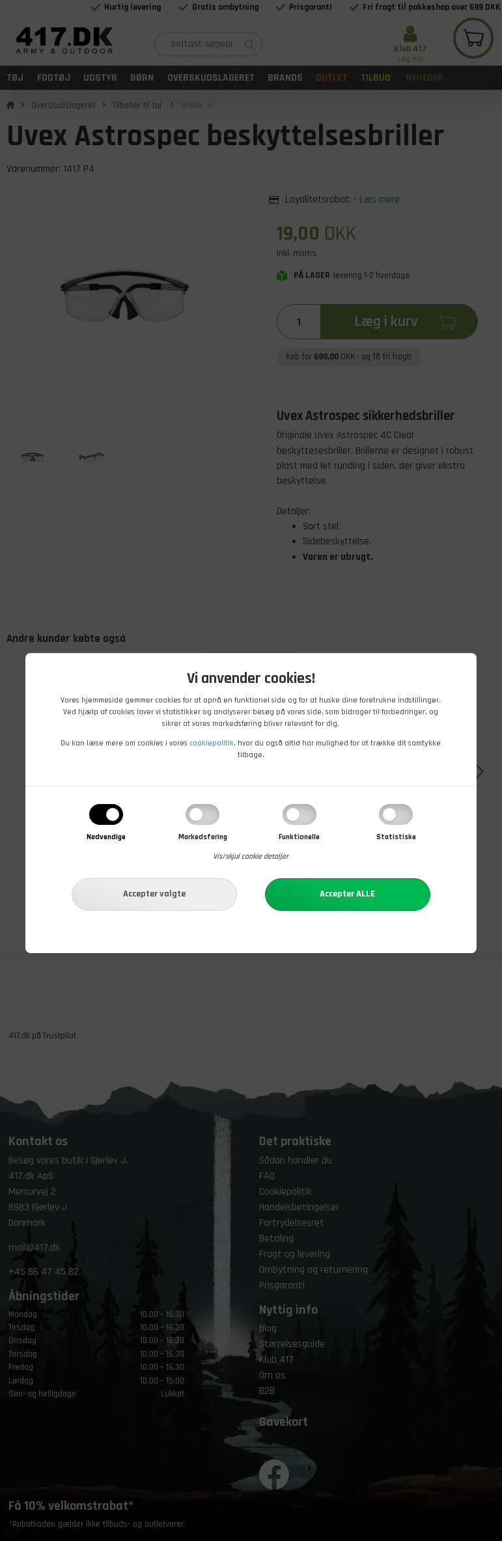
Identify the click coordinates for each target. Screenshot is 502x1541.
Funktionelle (299, 837)
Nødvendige (106, 837)
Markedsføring (202, 837)
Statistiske (396, 837)
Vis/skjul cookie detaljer (250, 856)
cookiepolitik (211, 743)
